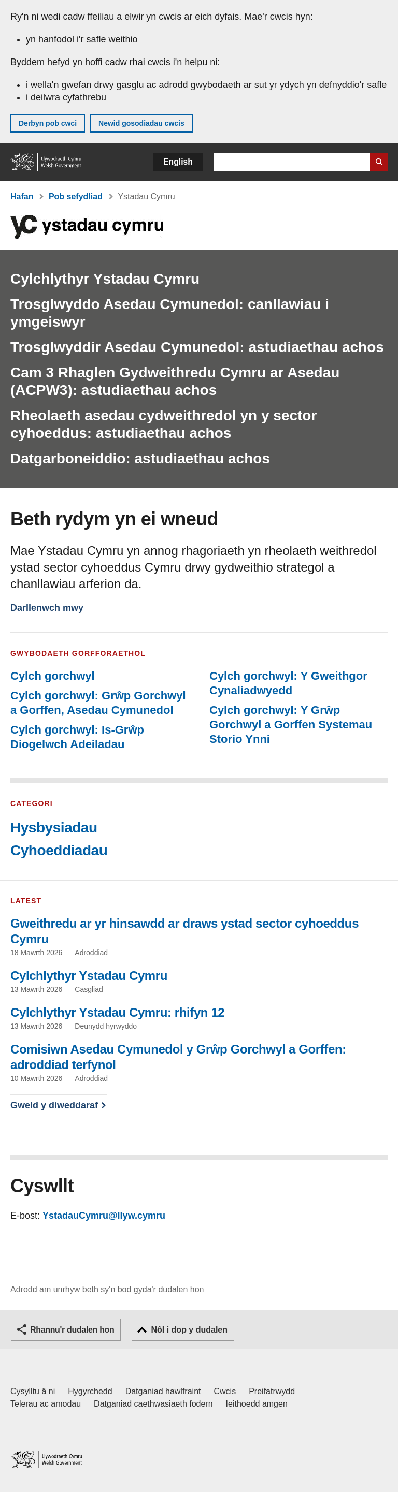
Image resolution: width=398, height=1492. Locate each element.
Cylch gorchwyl (52, 675)
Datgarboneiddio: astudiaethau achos (140, 458)
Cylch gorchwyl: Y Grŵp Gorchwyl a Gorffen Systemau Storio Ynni (290, 724)
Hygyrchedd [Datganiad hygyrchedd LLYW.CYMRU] (90, 1391)
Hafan (21, 196)
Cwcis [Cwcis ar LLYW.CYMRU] (225, 1391)
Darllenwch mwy (46, 609)
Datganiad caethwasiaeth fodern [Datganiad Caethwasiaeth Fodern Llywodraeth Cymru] (153, 1403)
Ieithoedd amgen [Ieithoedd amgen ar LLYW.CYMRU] (257, 1403)
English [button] (178, 161)
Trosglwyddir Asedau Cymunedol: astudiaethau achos (197, 347)
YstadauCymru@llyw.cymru (103, 1215)
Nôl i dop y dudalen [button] (189, 1329)
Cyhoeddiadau (58, 850)
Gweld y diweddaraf (54, 1105)
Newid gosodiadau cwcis (141, 123)
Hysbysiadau (53, 828)
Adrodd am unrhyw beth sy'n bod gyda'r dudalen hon (107, 1289)
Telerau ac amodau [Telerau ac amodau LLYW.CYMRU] (45, 1403)
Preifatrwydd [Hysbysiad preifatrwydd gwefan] (272, 1391)
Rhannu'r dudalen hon (72, 1329)
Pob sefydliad (76, 196)
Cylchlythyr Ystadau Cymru (105, 279)
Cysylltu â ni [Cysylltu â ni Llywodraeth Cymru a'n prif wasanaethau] (32, 1391)
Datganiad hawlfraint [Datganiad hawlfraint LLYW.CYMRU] (163, 1391)
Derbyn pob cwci (48, 123)
